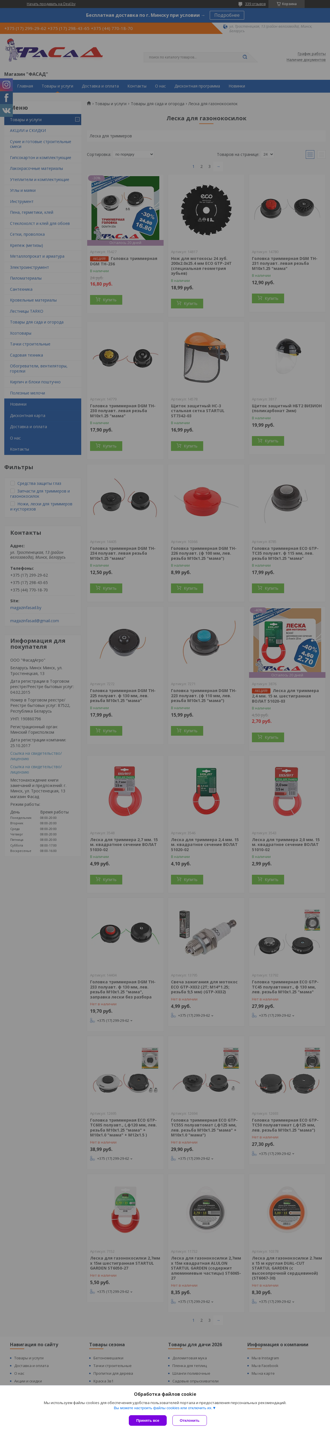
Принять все (147, 1420)
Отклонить (189, 1420)
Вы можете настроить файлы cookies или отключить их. (163, 1408)
